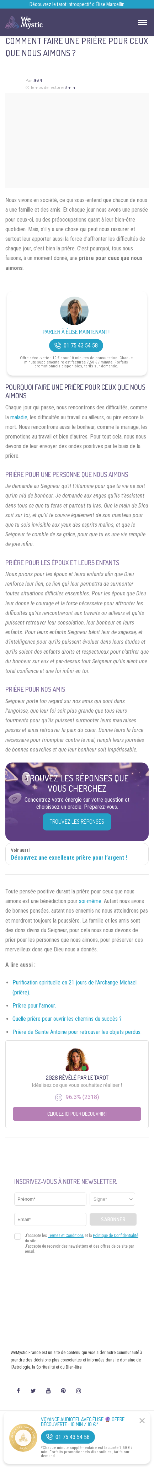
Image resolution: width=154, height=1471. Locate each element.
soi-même (90, 901)
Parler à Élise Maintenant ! (76, 332)
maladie (18, 417)
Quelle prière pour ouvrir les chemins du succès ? (67, 1018)
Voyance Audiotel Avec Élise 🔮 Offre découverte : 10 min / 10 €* (82, 1422)
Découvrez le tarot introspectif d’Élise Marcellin (77, 4)
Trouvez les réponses (77, 821)
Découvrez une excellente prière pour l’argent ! (69, 857)
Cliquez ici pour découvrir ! (77, 1114)
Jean (37, 80)
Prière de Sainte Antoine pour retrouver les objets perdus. (77, 1032)
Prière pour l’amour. (34, 1005)
